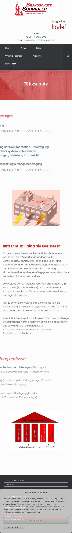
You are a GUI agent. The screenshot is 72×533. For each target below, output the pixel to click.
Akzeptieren (36, 520)
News (23, 48)
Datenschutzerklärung (14, 480)
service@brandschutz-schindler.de (39, 40)
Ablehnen (13, 527)
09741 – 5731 (40, 37)
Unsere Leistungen (13, 56)
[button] (67, 56)
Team (38, 48)
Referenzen (10, 64)
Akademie (37, 56)
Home (8, 48)
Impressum (9, 484)
